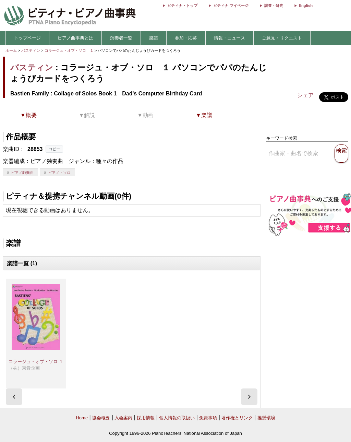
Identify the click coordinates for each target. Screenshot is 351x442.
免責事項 (208, 417)
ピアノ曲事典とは (75, 37)
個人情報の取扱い (177, 417)
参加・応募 (186, 37)
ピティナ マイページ (230, 5)
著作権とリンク (237, 417)
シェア (305, 95)
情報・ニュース (229, 37)
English (306, 5)
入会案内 (123, 417)
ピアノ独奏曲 (22, 173)
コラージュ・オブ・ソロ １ (70, 50)
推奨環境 (266, 417)
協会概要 (101, 417)
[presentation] (14, 396)
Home (82, 417)
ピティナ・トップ (182, 5)
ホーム (11, 50)
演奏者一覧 (121, 37)
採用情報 (146, 417)
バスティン (30, 50)
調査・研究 (273, 5)
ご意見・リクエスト (282, 37)
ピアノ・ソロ (59, 173)
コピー (54, 149)
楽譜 (153, 37)
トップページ (27, 37)
